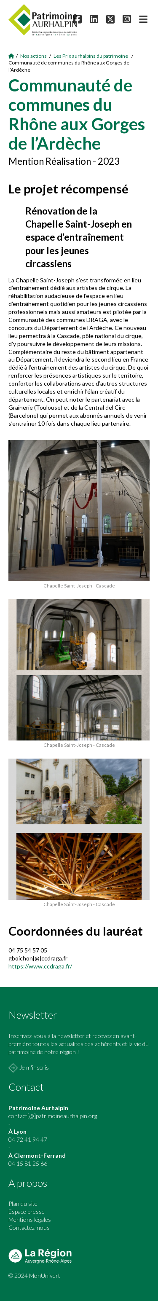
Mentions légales (29, 1219)
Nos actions (33, 56)
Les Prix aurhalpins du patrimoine (91, 56)
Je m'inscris (34, 1067)
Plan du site (22, 1203)
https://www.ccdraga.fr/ (40, 966)
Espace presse (26, 1211)
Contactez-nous (29, 1227)
